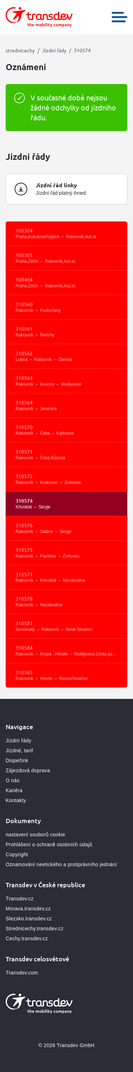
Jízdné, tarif (19, 750)
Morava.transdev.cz (28, 908)
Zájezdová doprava (28, 770)
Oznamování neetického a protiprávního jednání (61, 864)
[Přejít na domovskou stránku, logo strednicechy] (39, 17)
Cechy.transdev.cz (27, 938)
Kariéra (14, 790)
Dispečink (17, 760)
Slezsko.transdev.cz (29, 918)
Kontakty (16, 800)
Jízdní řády (54, 50)
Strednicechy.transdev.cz (34, 928)
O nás (13, 780)
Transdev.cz (20, 898)
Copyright (17, 854)
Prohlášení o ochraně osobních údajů (49, 844)
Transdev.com (22, 973)
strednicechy (20, 50)
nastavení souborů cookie (35, 834)
